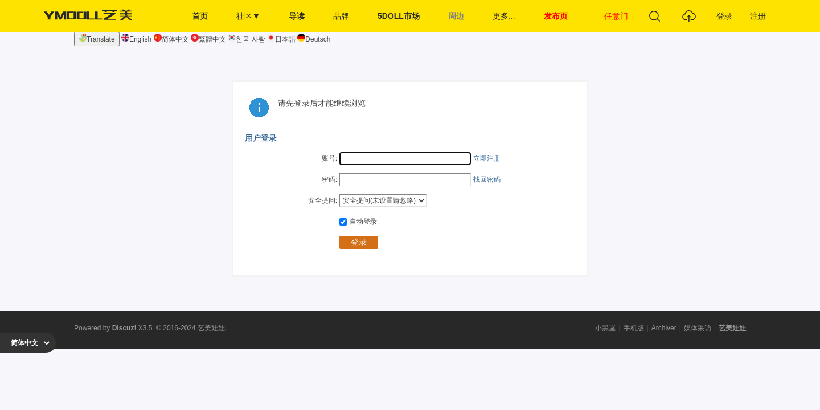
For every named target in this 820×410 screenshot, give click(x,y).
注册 (758, 15)
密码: (329, 179)
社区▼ (248, 15)
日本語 (281, 39)
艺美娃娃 (732, 328)
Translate (97, 38)
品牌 (341, 15)
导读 (297, 15)
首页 (200, 15)
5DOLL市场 (399, 15)
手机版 (634, 328)
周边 (456, 15)
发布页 (556, 15)
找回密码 (487, 179)
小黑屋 (605, 328)
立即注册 (487, 158)
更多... (504, 15)
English (136, 39)
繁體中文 (208, 39)
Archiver (663, 328)
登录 (724, 15)
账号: (329, 158)
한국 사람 (246, 39)
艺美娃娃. (212, 328)
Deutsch (313, 39)
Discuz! (124, 328)
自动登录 (358, 222)
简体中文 (171, 39)
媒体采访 (697, 328)
